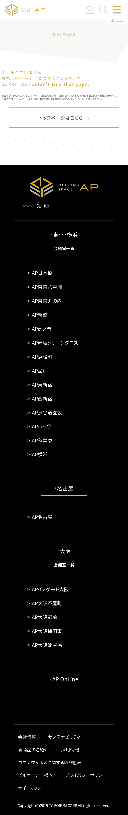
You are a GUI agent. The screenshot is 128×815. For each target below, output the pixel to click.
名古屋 (65, 488)
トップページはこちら (64, 117)
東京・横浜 (65, 234)
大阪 (65, 551)
